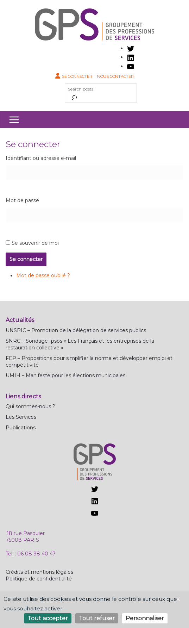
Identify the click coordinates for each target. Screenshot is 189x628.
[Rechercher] (74, 97)
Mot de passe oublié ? (43, 275)
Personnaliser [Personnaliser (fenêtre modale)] (145, 618)
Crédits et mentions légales (39, 572)
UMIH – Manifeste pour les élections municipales (65, 375)
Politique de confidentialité (39, 579)
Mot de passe (22, 200)
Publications (21, 427)
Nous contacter (115, 76)
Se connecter (77, 76)
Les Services (21, 417)
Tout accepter (47, 618)
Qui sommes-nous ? (30, 406)
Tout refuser (97, 618)
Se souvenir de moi (35, 243)
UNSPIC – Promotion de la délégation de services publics (76, 330)
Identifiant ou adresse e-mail (41, 158)
